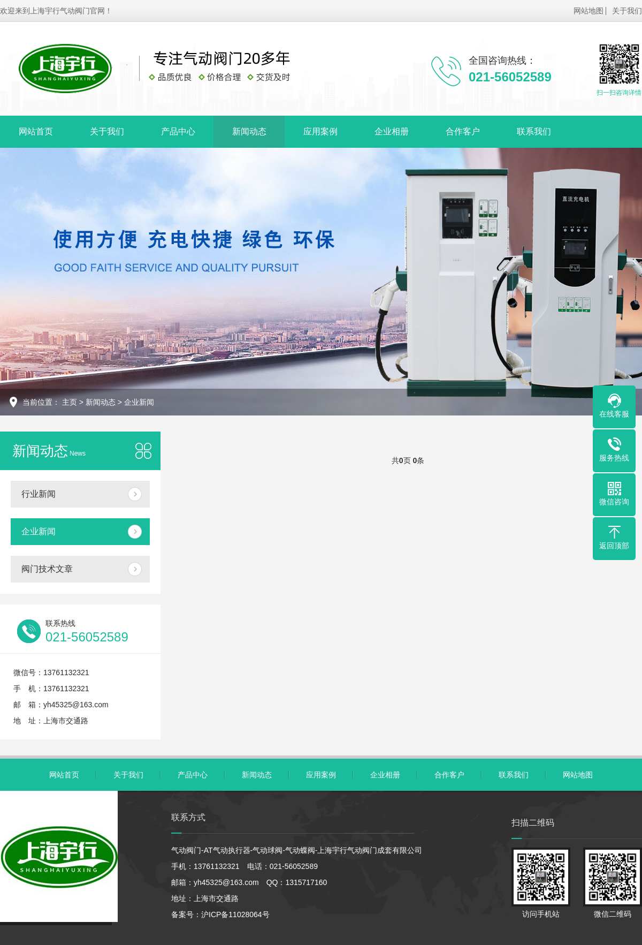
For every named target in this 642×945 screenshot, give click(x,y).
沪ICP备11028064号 (235, 914)
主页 (69, 402)
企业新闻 (139, 402)
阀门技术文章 (47, 568)
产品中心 (178, 131)
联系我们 (534, 131)
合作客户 (463, 131)
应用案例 (320, 131)
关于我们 (627, 10)
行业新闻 (38, 493)
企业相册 (391, 131)
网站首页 (36, 131)
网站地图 (588, 10)
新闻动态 (249, 131)
